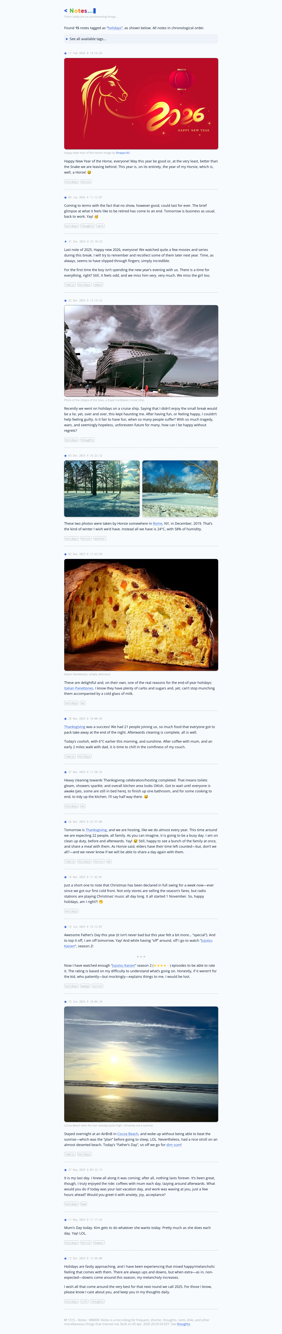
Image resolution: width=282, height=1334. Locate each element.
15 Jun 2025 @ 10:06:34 (85, 1001)
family (70, 284)
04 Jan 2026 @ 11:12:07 (85, 197)
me (82, 703)
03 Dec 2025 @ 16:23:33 (85, 455)
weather (99, 538)
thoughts (87, 226)
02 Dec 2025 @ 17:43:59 (85, 554)
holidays (114, 27)
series (97, 985)
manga (85, 985)
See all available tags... (88, 38)
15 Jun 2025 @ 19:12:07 (85, 926)
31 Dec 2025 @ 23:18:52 (85, 241)
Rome (157, 523)
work (100, 226)
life (84, 1301)
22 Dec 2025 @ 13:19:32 (85, 300)
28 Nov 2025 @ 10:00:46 (85, 718)
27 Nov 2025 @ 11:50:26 (85, 772)
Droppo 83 (122, 153)
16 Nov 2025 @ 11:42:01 (85, 877)
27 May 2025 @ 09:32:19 (85, 1169)
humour (99, 1242)
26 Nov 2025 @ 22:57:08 (85, 821)
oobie (98, 284)
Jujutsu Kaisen (123, 965)
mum (83, 1204)
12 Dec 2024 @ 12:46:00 (85, 1258)
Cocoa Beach (127, 1133)
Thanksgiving (74, 726)
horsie (85, 181)
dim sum (173, 1144)
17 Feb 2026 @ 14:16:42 (85, 53)
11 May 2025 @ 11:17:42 (85, 1219)
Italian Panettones (78, 688)
